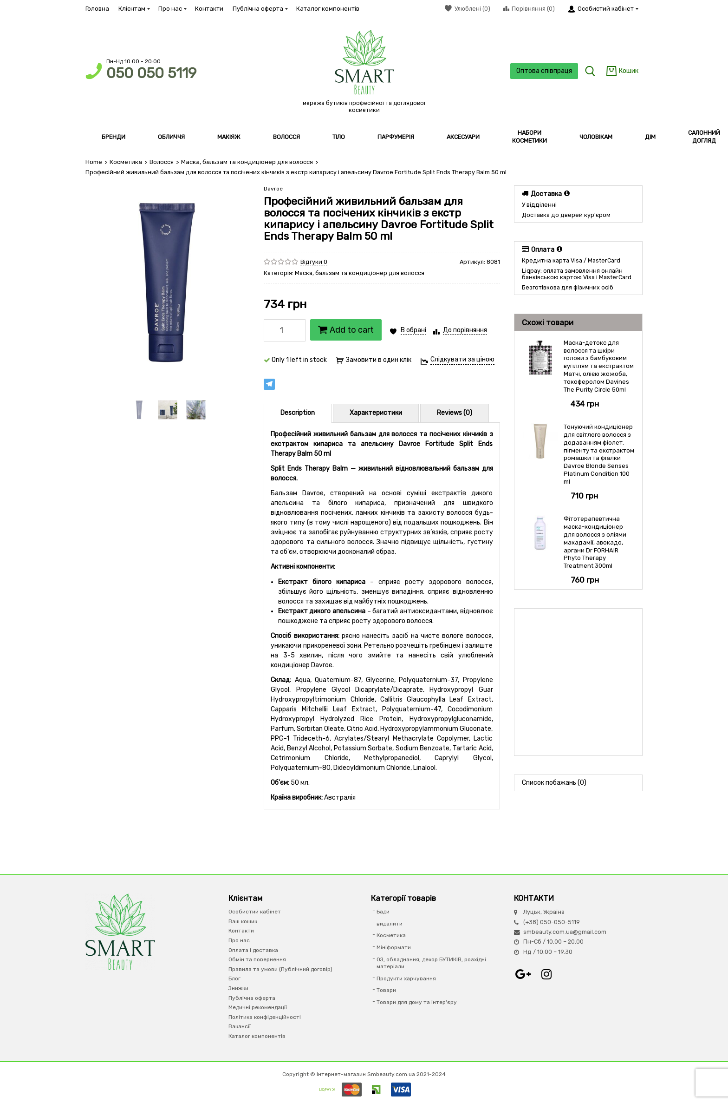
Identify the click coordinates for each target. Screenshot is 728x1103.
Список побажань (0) (554, 783)
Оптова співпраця (543, 71)
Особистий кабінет (254, 911)
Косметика (126, 161)
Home (93, 161)
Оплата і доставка (253, 949)
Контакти (209, 8)
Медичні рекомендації (257, 1007)
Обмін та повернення (257, 959)
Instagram (546, 974)
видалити (390, 923)
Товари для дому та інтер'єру (417, 1002)
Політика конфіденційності (264, 1016)
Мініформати (394, 947)
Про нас (172, 8)
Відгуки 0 (313, 261)
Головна (97, 8)
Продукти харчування (406, 978)
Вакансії (239, 1026)
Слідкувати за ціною (462, 359)
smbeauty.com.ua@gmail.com (564, 931)
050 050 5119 (151, 73)
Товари (386, 990)
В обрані (413, 330)
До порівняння (465, 330)
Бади (383, 911)
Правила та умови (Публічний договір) (280, 968)
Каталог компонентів (327, 8)
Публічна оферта (260, 8)
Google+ (523, 974)
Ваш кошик (242, 921)
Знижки (238, 988)
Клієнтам (133, 8)
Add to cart (346, 330)
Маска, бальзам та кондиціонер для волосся (245, 161)
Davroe (273, 188)
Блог (234, 978)
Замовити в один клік (378, 360)
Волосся (161, 161)
